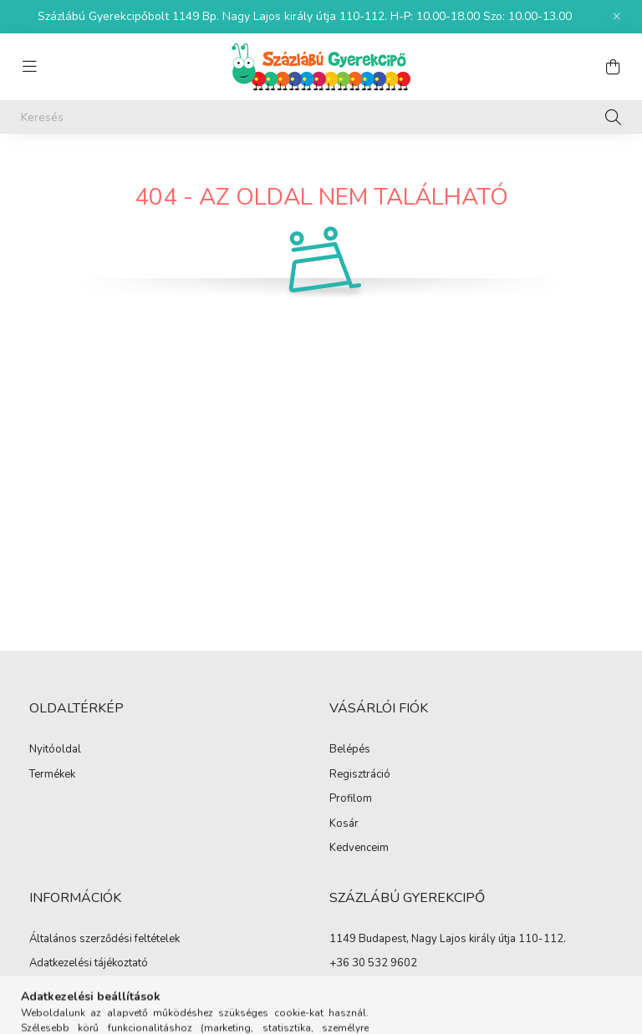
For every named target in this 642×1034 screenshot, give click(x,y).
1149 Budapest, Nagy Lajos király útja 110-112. (447, 938)
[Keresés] (321, 117)
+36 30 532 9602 (373, 963)
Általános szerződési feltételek (104, 939)
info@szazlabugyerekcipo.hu (400, 988)
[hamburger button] (29, 67)
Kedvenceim (359, 848)
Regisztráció (359, 775)
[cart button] (612, 67)
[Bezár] (616, 16)
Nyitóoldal (55, 750)
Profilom (350, 799)
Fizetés (46, 989)
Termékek (52, 775)
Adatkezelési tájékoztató (88, 964)
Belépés (349, 750)
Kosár (344, 824)
